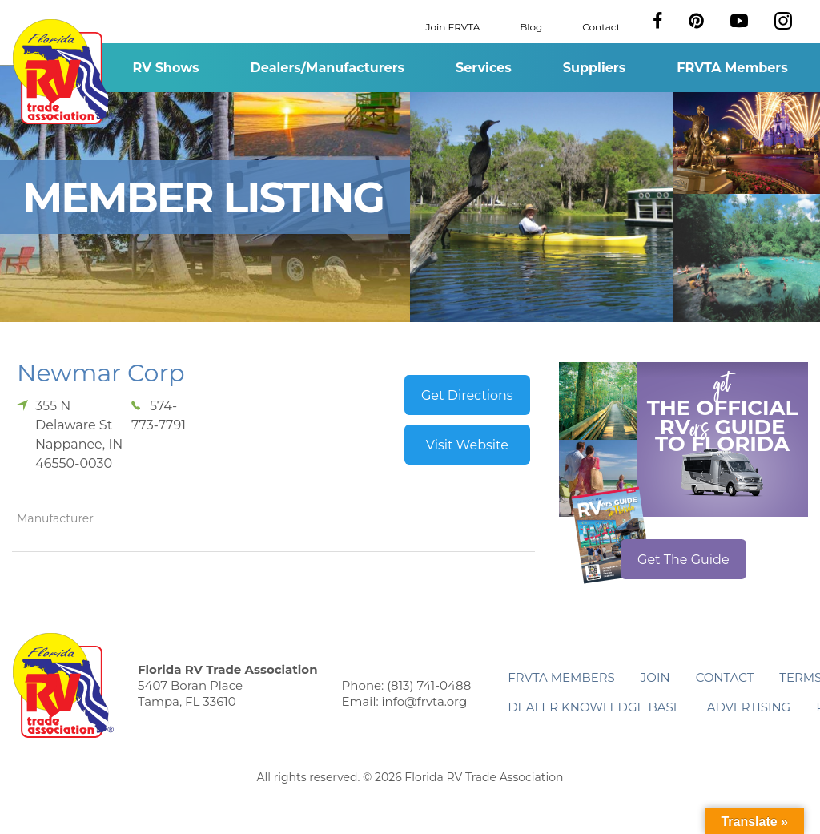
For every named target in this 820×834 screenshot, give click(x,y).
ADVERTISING (749, 707)
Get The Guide (683, 559)
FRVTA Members (732, 67)
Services (484, 67)
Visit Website (467, 445)
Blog (531, 26)
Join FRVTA (453, 26)
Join (655, 677)
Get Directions (467, 395)
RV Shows (165, 67)
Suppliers (594, 67)
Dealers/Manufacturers (327, 67)
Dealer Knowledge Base (594, 707)
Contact (601, 26)
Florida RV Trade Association (63, 71)
